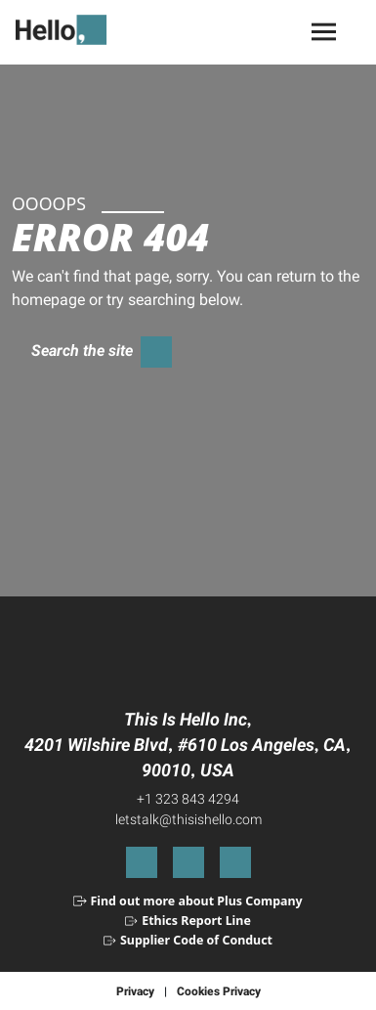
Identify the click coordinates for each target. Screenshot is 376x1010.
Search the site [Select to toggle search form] (82, 349)
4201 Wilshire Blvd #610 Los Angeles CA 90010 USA (188, 756)
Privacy (135, 990)
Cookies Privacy (219, 990)
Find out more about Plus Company (196, 901)
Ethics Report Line (196, 920)
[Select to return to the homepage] (69, 30)
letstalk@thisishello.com (188, 819)
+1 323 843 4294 (188, 798)
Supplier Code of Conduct (196, 940)
